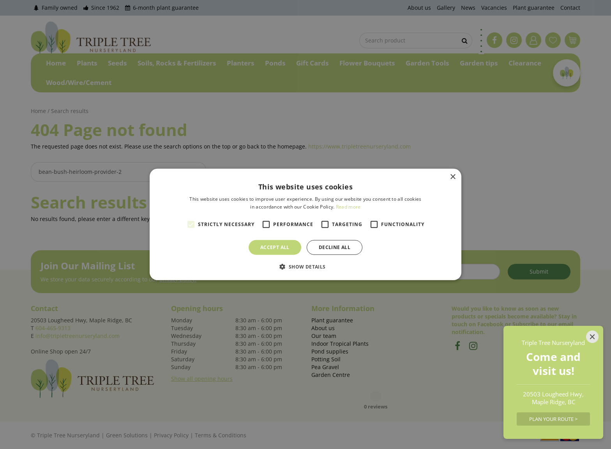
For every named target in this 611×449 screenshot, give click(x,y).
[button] (305, 266)
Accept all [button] (275, 247)
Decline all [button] (334, 247)
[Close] (592, 337)
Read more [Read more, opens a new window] (348, 206)
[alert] (305, 224)
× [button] (453, 177)
